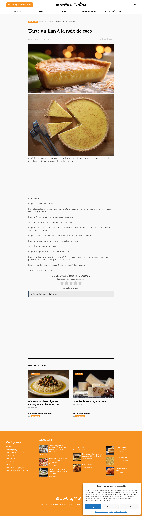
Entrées (17, 11)
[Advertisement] (71, 180)
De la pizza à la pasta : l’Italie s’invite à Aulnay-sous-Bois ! (58, 471)
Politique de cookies (101, 512)
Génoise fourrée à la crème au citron (123, 448)
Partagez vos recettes (19, 5)
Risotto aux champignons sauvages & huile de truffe (92, 455)
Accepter (93, 507)
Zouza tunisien (121, 458)
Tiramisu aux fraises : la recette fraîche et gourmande (58, 461)
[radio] (62, 283)
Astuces (9, 447)
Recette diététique (113, 11)
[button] (137, 486)
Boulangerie (11, 450)
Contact (72, 504)
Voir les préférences (129, 507)
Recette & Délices (71, 4)
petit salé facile (81, 413)
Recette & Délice (61, 504)
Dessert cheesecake (40, 413)
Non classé (33, 22)
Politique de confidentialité (118, 512)
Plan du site (81, 504)
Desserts (65, 11)
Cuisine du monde (89, 11)
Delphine (34, 407)
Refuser (110, 507)
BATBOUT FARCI (79, 447)
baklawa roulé (87, 465)
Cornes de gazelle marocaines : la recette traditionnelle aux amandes (58, 449)
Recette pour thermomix (15, 471)
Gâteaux (79, 373)
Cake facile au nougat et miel (90, 401)
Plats (41, 11)
